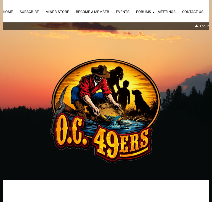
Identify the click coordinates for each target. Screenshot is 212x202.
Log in (204, 26)
